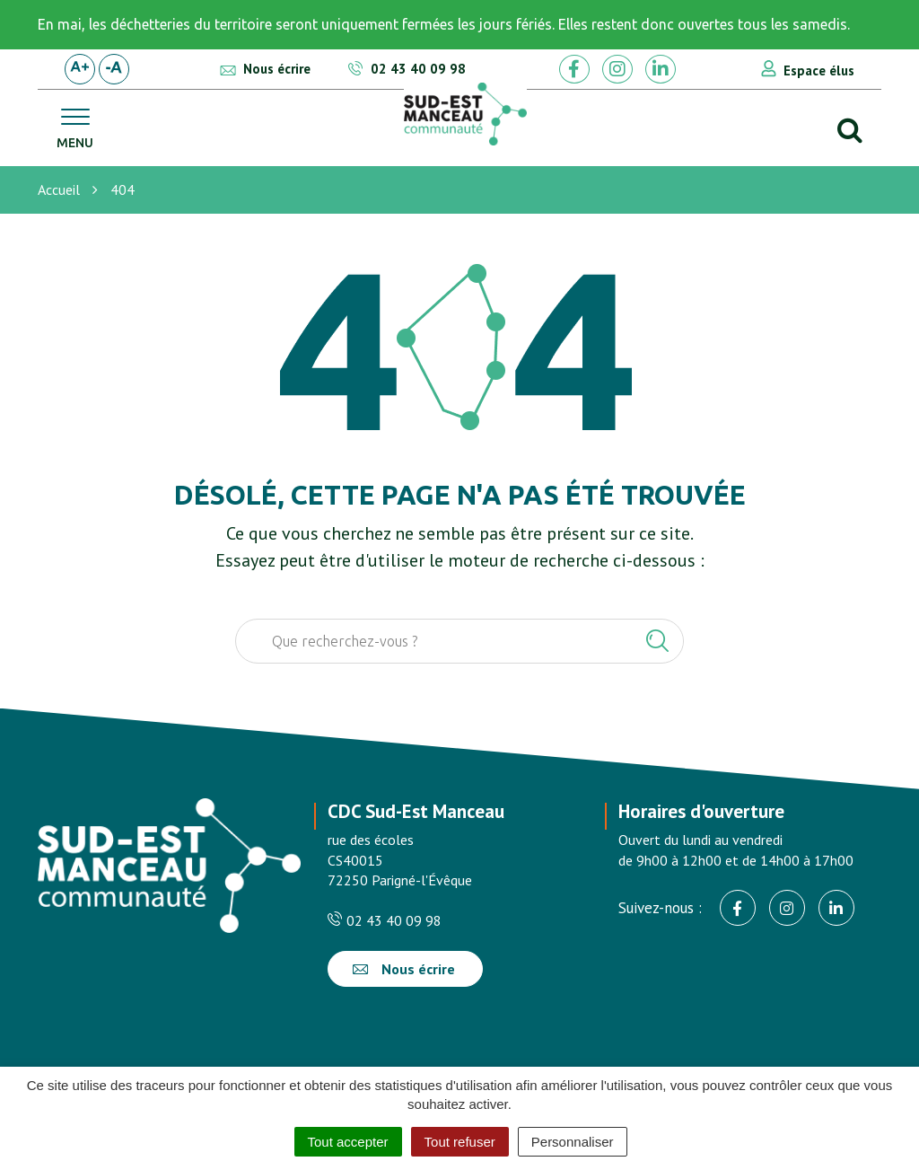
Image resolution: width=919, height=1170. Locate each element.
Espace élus (818, 70)
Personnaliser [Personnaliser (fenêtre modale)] (572, 1141)
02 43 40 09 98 (385, 920)
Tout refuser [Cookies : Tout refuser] (459, 1141)
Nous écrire (404, 969)
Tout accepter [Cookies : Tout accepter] (348, 1141)
